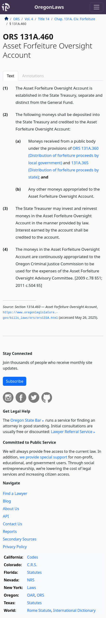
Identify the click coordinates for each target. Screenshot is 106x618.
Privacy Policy (15, 546)
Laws (31, 587)
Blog (7, 501)
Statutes (34, 572)
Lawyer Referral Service (71, 431)
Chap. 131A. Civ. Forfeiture (74, 19)
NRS (31, 580)
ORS (16, 19)
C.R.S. (32, 564)
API (6, 516)
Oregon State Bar (25, 420)
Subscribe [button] (14, 381)
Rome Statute (39, 610)
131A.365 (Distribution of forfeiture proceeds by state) (63, 170)
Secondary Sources (19, 539)
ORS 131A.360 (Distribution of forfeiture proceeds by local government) (63, 155)
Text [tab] (10, 75)
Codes (32, 557)
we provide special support (43, 457)
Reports (10, 531)
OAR (31, 595)
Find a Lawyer (15, 493)
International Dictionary (74, 610)
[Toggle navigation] (96, 7)
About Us (11, 508)
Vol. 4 (29, 19)
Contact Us (12, 523)
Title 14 (43, 19)
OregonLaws (49, 7)
